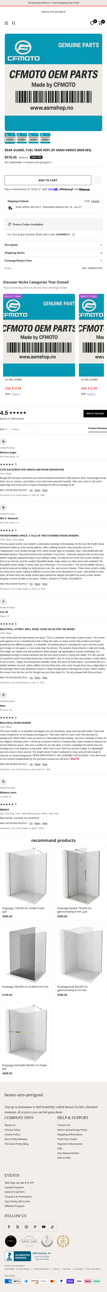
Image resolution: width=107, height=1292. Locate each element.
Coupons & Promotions (18, 1196)
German (67, 1268)
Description (11, 244)
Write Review (95, 413)
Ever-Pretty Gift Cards (17, 1201)
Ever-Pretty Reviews (16, 1139)
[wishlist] (92, 23)
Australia (78, 1268)
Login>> (16, 393)
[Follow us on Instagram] (26, 1227)
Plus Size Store (93, 1268)
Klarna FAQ (63, 1157)
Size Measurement (68, 1153)
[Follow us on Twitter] (17, 1227)
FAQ (59, 1148)
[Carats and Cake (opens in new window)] (29, 1241)
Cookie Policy (12, 1134)
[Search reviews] (25, 429)
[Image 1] (10, 138)
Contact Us (63, 1125)
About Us (10, 1125)
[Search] (13, 23)
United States (22, 1268)
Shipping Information (70, 1134)
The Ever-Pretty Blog (16, 1144)
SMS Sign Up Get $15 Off (19, 1182)
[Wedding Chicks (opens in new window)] (11, 1241)
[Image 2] (21, 138)
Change (95, 201)
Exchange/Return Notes (18, 260)
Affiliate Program (14, 1206)
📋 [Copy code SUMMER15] (73, 234)
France (56, 1268)
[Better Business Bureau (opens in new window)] (29, 1256)
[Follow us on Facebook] (9, 1227)
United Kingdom (41, 1268)
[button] (97, 180)
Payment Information (70, 1144)
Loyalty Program (14, 1187)
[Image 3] (33, 138)
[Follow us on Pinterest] (35, 1227)
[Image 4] (45, 138)
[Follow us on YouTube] (43, 1227)
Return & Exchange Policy (72, 1130)
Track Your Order (67, 1139)
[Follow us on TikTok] (52, 1227)
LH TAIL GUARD (13, 379)
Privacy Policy (12, 1130)
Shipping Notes (15, 253)
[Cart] (100, 23)
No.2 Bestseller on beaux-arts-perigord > (28, 162)
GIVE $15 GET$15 (15, 1192)
